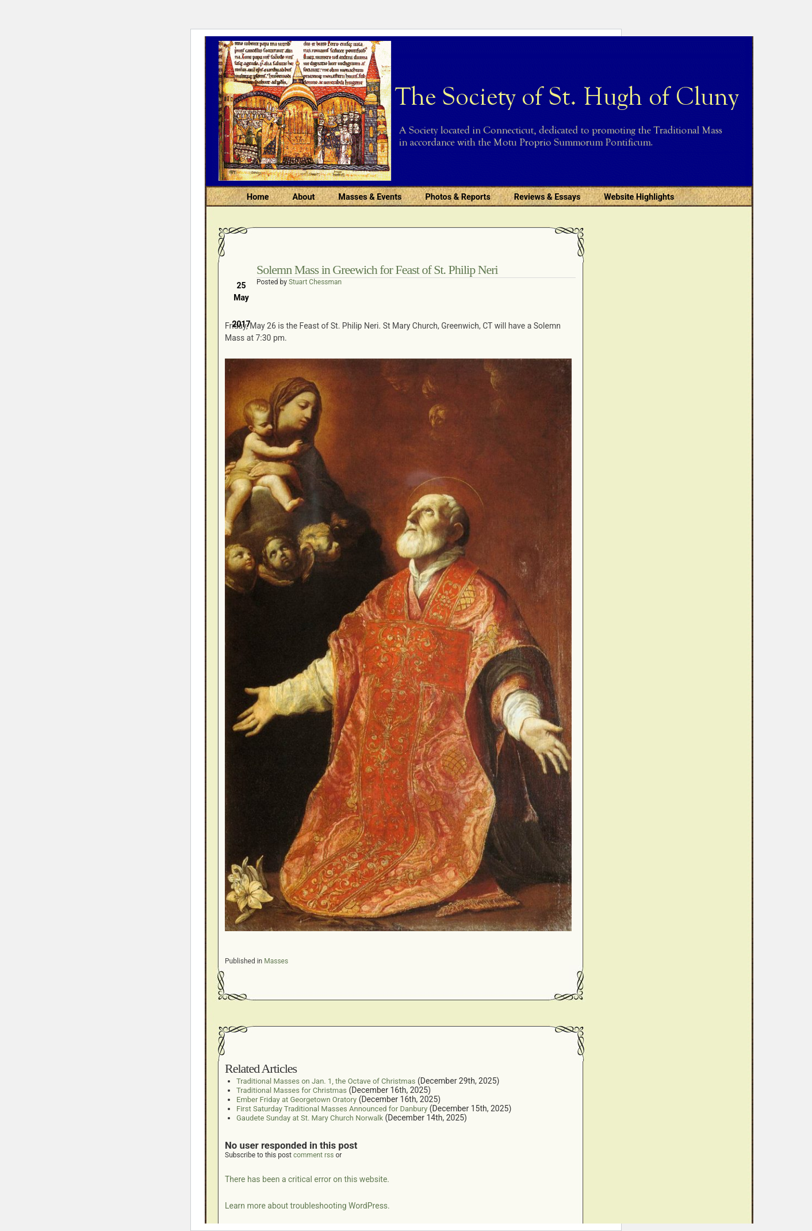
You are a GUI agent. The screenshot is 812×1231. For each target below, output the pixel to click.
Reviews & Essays (547, 197)
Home (258, 197)
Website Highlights (639, 197)
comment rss (313, 1155)
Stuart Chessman (315, 282)
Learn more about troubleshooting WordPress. (307, 1205)
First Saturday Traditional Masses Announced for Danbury (331, 1108)
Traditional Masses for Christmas (291, 1090)
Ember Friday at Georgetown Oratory (296, 1099)
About (304, 197)
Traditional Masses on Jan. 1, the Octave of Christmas (325, 1081)
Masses (276, 961)
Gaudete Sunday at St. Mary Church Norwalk (309, 1118)
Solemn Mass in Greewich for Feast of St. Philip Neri (377, 269)
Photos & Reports (457, 197)
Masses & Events (369, 197)
